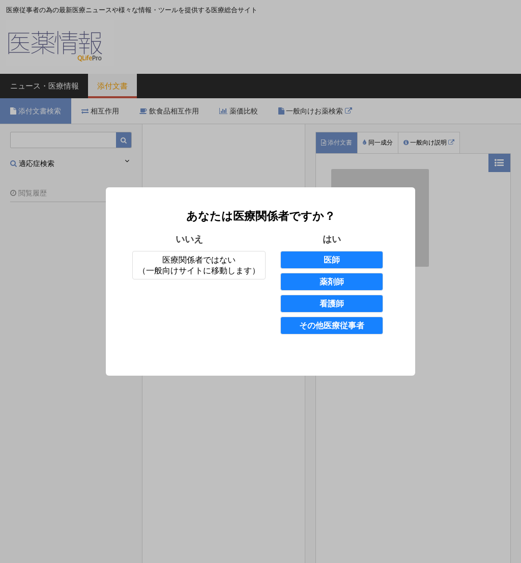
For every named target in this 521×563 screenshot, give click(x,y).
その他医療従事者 (331, 325)
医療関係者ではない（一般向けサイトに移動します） (199, 265)
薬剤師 (332, 281)
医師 (332, 260)
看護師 (332, 303)
